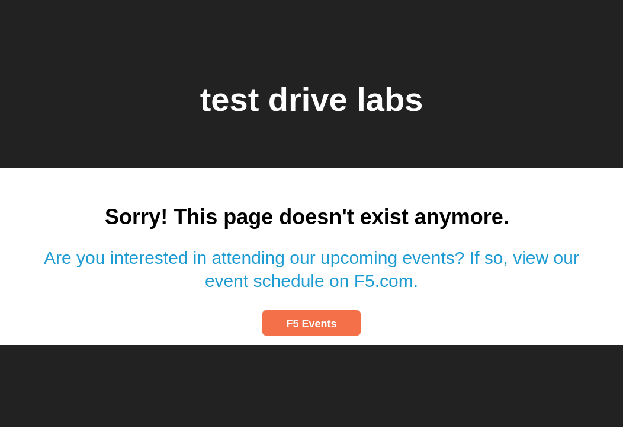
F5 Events (311, 324)
